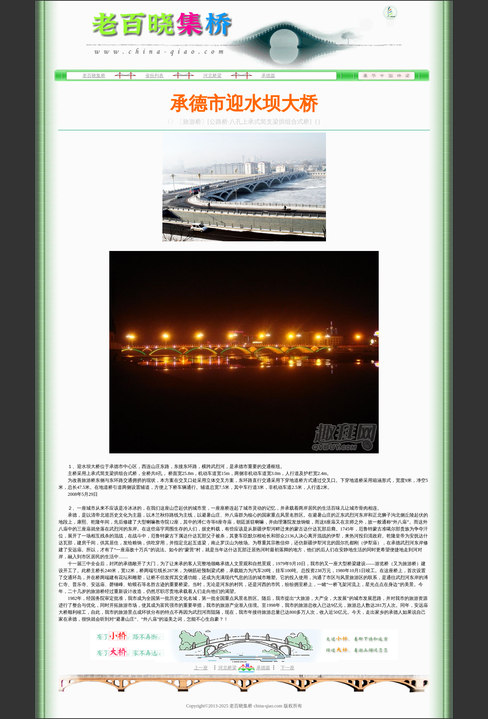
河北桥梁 (212, 75)
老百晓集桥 (93, 75)
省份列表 (154, 75)
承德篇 (268, 75)
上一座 (201, 667)
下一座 (287, 667)
